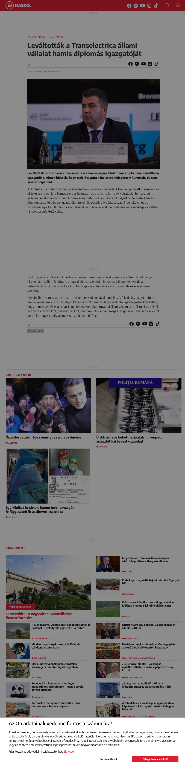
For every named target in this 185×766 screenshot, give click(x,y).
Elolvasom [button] (70, 751)
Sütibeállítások (109, 759)
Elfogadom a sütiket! (155, 759)
